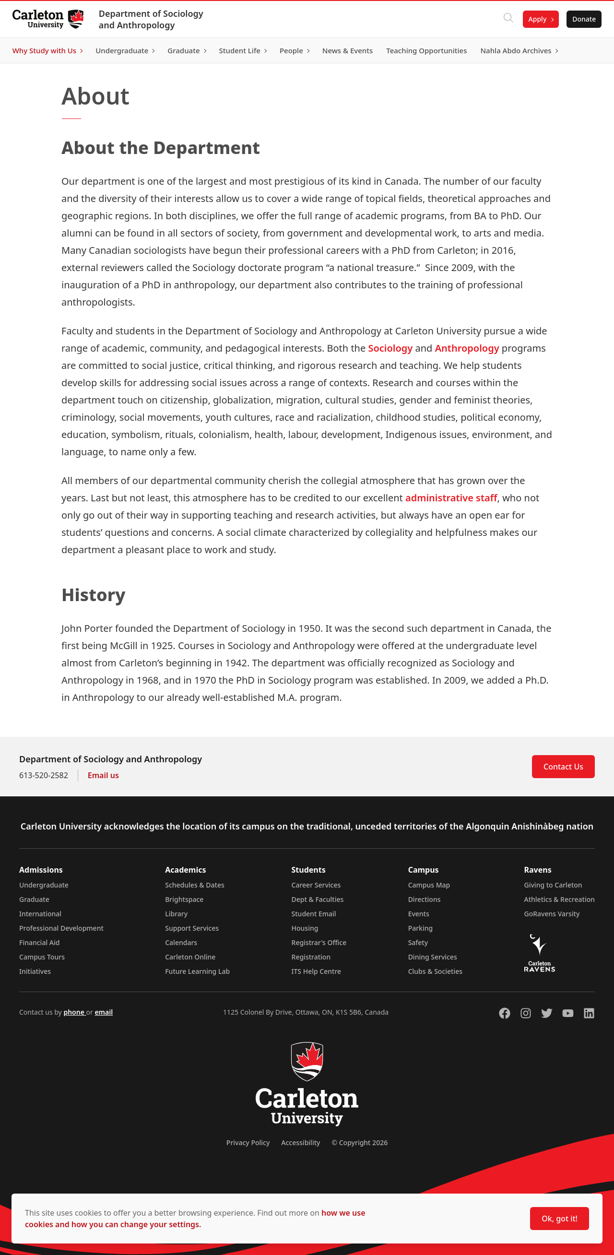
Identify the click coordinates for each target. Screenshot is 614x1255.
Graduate (34, 899)
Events (418, 913)
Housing (305, 928)
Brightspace (184, 899)
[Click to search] (505, 19)
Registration (311, 956)
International (40, 913)
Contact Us (563, 766)
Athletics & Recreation (559, 899)
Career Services (316, 884)
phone (74, 1012)
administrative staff (451, 497)
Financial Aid (39, 942)
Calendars (181, 942)
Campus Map (429, 884)
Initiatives (35, 971)
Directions (424, 899)
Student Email (314, 913)
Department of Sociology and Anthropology (154, 19)
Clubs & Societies (435, 971)
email (103, 1012)
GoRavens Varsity (552, 913)
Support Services (192, 928)
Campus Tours (42, 956)
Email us (103, 775)
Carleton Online (190, 956)
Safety (418, 942)
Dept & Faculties (318, 899)
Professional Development (61, 928)
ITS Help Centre (317, 971)
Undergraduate (44, 884)
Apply (534, 19)
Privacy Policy (248, 1142)
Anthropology (467, 348)
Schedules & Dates (194, 884)
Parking (420, 928)
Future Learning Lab (197, 971)
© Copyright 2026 (359, 1142)
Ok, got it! (560, 1218)
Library (176, 913)
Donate (581, 19)
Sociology (390, 348)
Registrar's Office (319, 942)
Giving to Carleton (553, 884)
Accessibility (300, 1142)
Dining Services (432, 956)
